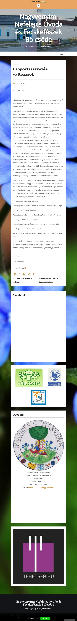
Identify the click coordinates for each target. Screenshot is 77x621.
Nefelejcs (16, 64)
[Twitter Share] (15, 268)
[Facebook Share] (22, 268)
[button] (65, 53)
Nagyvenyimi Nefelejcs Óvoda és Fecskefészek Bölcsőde (38, 28)
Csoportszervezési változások (31, 72)
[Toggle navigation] (61, 53)
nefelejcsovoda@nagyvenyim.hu (41, 488)
